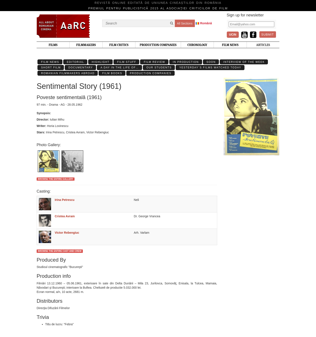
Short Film (51, 67)
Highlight (100, 61)
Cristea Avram (65, 216)
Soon (211, 61)
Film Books (112, 73)
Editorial (75, 61)
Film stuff (126, 61)
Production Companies (150, 73)
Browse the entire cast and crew (59, 251)
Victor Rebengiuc (67, 232)
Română (206, 23)
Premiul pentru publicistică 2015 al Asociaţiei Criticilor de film (158, 8)
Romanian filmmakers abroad (68, 73)
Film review (154, 61)
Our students (159, 67)
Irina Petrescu (65, 200)
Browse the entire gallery (55, 179)
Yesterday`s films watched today (210, 67)
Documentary (80, 67)
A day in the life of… (120, 67)
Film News (50, 61)
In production (186, 61)
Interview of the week (244, 61)
